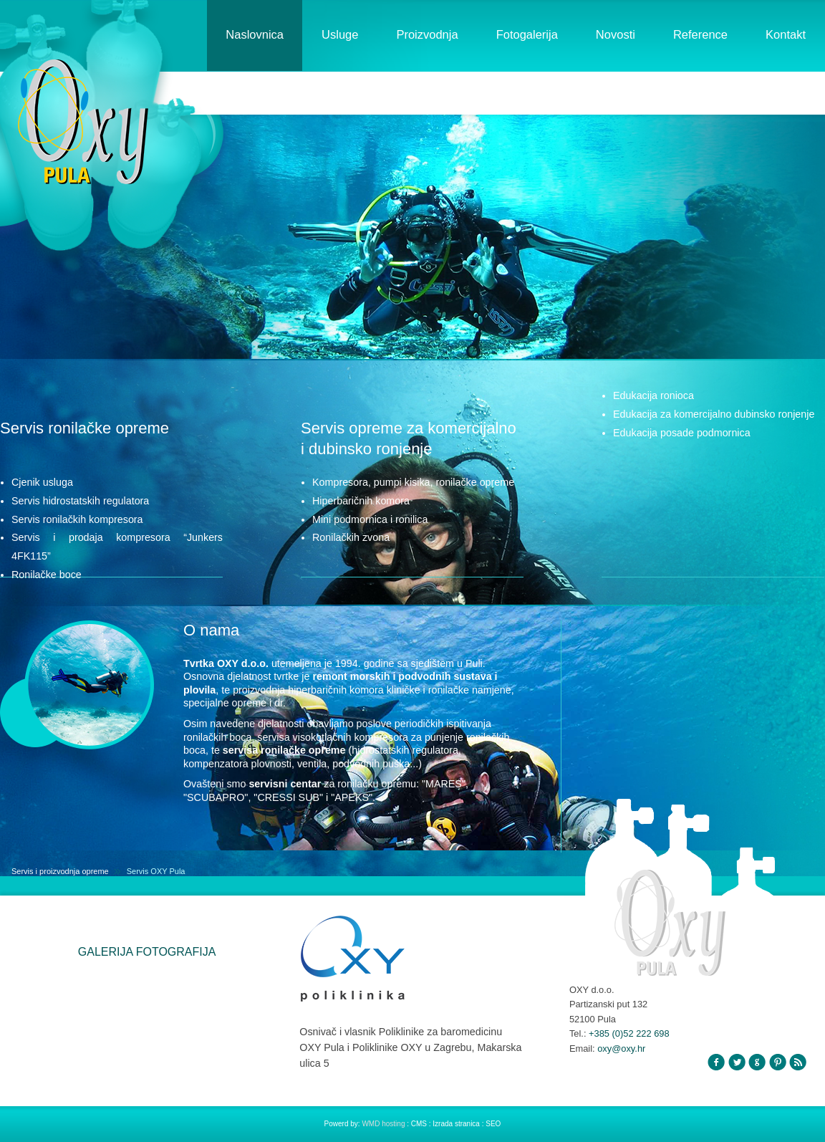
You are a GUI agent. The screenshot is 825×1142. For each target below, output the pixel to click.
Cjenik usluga (42, 482)
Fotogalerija (527, 34)
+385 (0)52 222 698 (629, 1033)
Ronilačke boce (46, 574)
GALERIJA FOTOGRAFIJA (147, 952)
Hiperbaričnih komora (361, 501)
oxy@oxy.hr (621, 1048)
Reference (700, 34)
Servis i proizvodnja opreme (60, 871)
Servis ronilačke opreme (84, 428)
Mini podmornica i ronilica (370, 519)
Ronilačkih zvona (351, 537)
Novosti (615, 34)
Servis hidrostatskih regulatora (80, 501)
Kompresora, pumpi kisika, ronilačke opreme (413, 482)
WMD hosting (384, 1124)
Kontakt (786, 34)
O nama (211, 630)
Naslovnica (255, 34)
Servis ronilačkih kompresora (77, 519)
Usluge (340, 34)
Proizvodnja (427, 34)
